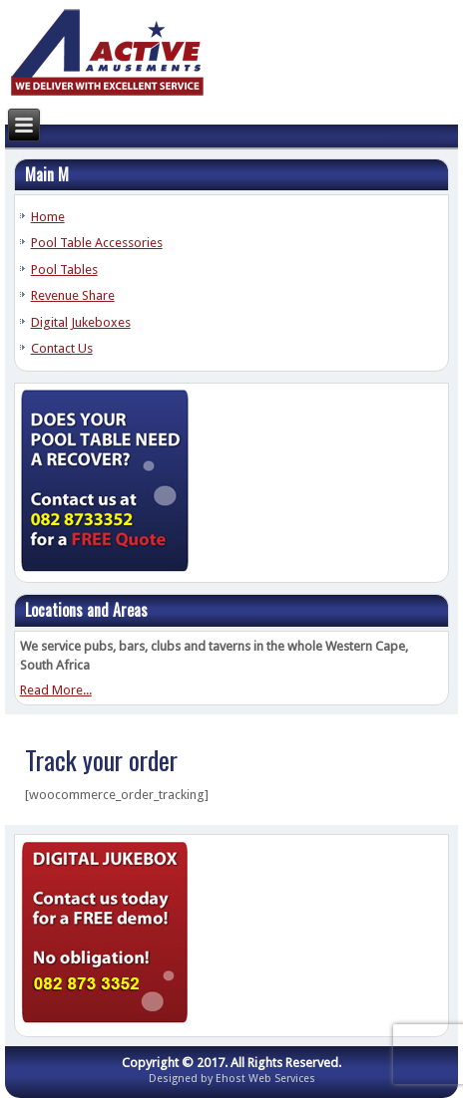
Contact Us (62, 348)
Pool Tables (64, 269)
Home (48, 216)
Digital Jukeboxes (81, 322)
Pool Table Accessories (97, 242)
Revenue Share (73, 295)
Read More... (56, 690)
